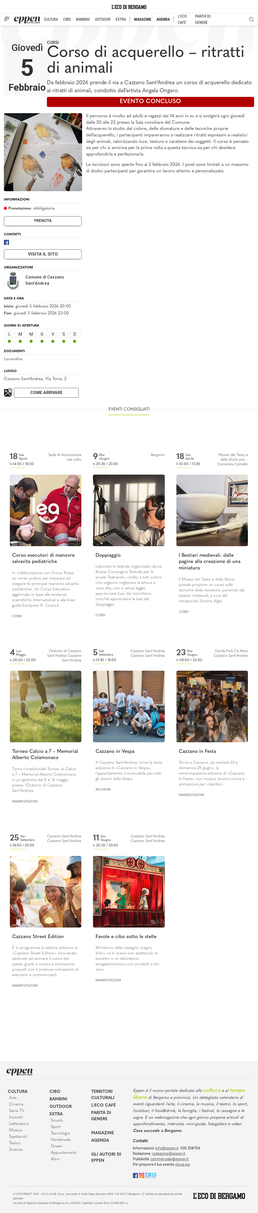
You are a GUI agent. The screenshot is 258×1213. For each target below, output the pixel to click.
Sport (56, 1127)
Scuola (57, 1120)
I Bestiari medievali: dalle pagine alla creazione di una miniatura (209, 562)
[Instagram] (141, 1175)
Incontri (103, 789)
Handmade (61, 1140)
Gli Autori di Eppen (106, 1158)
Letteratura (19, 1124)
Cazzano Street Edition (38, 936)
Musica (15, 1130)
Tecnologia (60, 1133)
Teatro (14, 1143)
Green (56, 1146)
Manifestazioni (25, 801)
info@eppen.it (166, 1148)
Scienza (16, 1150)
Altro (55, 1159)
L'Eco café (103, 1105)
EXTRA (121, 19)
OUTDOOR (102, 19)
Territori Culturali (102, 1095)
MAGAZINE (142, 19)
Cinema (16, 1104)
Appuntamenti (63, 1153)
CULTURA (51, 19)
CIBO (67, 19)
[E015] (150, 1175)
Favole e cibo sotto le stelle (126, 936)
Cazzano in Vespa (115, 751)
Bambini (58, 1099)
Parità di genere (101, 1116)
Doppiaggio (108, 555)
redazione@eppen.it (168, 1154)
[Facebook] (6, 241)
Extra (56, 1114)
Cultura (17, 1092)
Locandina (13, 359)
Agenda (100, 1141)
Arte (13, 1098)
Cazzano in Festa (197, 751)
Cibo (54, 1092)
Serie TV (16, 1111)
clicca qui (182, 1164)
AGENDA (163, 19)
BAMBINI (83, 19)
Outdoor (60, 1107)
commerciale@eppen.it (169, 1159)
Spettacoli (18, 1137)
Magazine (102, 1133)
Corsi (53, 42)
